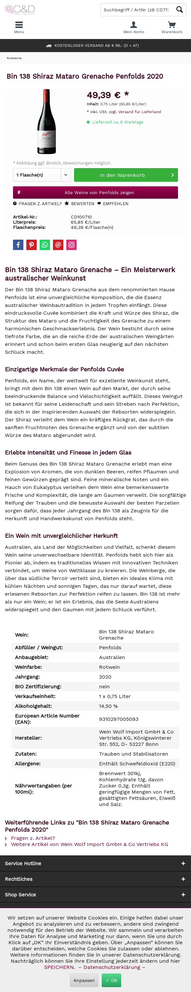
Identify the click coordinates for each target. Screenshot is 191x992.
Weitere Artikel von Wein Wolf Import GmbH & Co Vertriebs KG (86, 844)
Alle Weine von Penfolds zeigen (75, 191)
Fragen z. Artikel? (37, 203)
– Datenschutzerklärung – (112, 967)
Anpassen (84, 980)
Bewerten (79, 203)
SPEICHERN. (60, 967)
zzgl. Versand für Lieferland (135, 112)
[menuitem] (172, 27)
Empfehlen (113, 203)
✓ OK (111, 980)
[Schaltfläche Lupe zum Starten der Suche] (179, 9)
